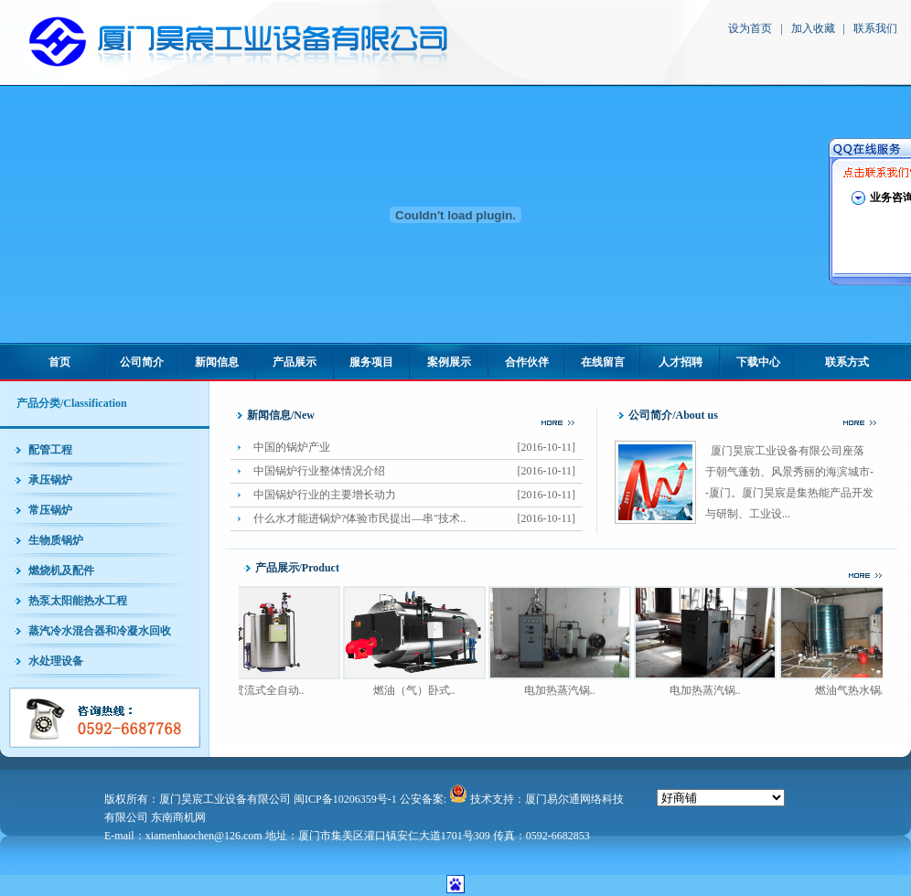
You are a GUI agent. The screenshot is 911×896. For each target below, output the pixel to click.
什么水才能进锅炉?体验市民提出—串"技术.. (418, 518)
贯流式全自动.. (275, 690)
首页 (59, 362)
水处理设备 (55, 661)
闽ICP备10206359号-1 (345, 799)
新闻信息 (217, 362)
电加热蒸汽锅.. (566, 690)
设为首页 (750, 28)
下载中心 (758, 362)
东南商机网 (178, 817)
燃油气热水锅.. (857, 690)
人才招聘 (680, 362)
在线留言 (603, 362)
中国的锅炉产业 (418, 447)
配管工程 (50, 449)
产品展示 (294, 362)
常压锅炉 (50, 510)
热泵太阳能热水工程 (77, 600)
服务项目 (371, 362)
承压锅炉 (50, 480)
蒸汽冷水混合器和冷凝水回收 (99, 630)
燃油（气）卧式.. (421, 690)
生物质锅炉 (55, 540)
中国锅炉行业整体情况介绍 (418, 471)
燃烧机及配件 (61, 570)
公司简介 (142, 362)
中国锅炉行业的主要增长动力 (418, 495)
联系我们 (875, 28)
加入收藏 (813, 28)
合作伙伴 (527, 362)
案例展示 (449, 362)
